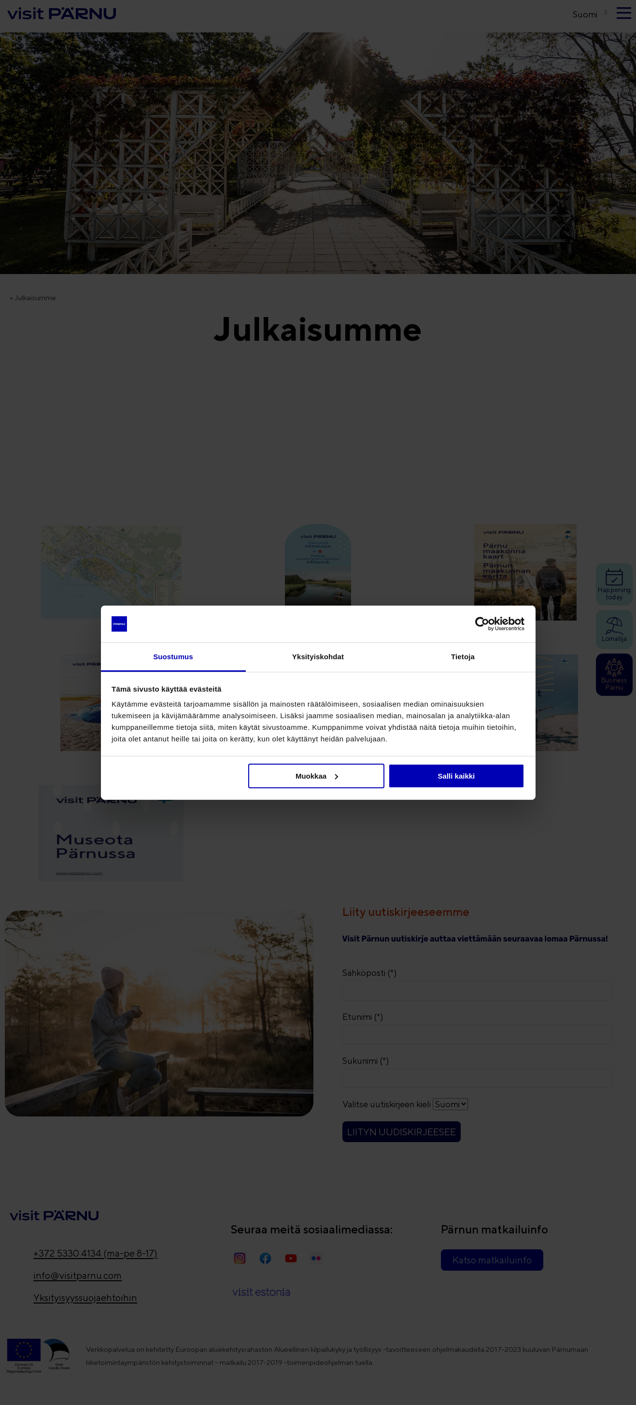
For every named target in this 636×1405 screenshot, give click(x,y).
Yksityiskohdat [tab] (318, 656)
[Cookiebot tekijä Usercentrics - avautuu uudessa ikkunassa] (482, 624)
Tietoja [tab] (463, 656)
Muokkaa (317, 776)
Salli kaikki (456, 776)
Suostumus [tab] (173, 656)
